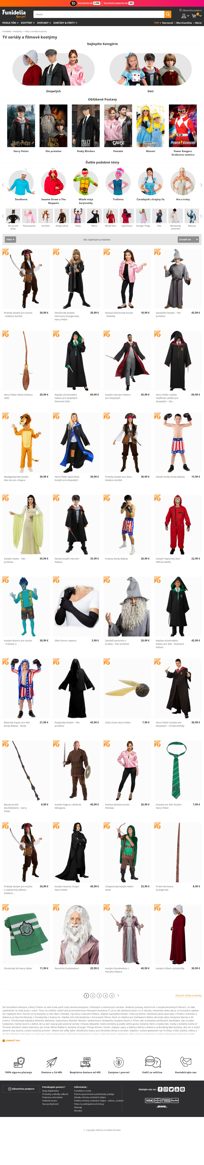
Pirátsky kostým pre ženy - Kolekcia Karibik (119, 478)
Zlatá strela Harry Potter (118, 722)
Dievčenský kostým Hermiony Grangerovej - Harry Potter (67, 316)
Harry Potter (21, 151)
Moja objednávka (50, 1090)
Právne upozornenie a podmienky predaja (94, 1094)
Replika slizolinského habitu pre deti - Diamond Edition (170, 644)
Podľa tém (9, 22)
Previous (2, 185)
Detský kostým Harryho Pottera (67, 560)
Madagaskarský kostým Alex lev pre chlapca (16, 478)
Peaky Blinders (86, 151)
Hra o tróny (183, 199)
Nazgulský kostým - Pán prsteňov (67, 724)
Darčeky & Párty (64, 22)
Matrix (94, 225)
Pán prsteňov (54, 151)
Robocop (192, 225)
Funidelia (6, 31)
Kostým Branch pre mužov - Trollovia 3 (18, 642)
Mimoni (150, 151)
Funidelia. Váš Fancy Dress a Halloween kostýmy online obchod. (14, 14)
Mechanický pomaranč (175, 227)
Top (156, 22)
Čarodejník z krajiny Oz (150, 199)
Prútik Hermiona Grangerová (164, 888)
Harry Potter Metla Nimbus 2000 (18, 396)
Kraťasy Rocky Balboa (116, 558)
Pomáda (118, 151)
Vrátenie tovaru (49, 1100)
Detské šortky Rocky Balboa (170, 476)
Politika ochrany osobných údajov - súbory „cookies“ (99, 1100)
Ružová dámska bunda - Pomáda (118, 806)
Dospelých (53, 91)
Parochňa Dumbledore (67, 968)
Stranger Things (143, 225)
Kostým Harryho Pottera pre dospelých (118, 396)
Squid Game (126, 225)
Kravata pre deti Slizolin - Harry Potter (169, 806)
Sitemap (78, 1107)
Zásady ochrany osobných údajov (90, 1097)
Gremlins (46, 225)
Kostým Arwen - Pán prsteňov (14, 560)
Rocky (78, 225)
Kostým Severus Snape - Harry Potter (67, 888)
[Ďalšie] (118, 995)
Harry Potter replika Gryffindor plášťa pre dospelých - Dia (167, 398)
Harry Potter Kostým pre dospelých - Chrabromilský (170, 724)
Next (201, 185)
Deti (151, 91)
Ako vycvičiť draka (13, 227)
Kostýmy (26, 22)
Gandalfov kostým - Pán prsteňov (168, 314)
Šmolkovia (21, 199)
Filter (9, 239)
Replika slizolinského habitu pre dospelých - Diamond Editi (67, 398)
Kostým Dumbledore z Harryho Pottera (117, 970)
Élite (159, 225)
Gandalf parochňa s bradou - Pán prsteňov (117, 642)
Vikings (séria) (62, 225)
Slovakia (78, 1110)
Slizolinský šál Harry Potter (18, 968)
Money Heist (110, 225)
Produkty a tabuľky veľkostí (55, 1094)
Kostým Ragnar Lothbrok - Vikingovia (68, 806)
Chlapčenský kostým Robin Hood (119, 888)
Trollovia (118, 199)
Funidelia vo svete (82, 1090)
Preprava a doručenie (52, 1097)
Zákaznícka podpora (21, 1089)
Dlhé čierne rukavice (65, 640)
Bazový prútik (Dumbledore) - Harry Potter (15, 808)
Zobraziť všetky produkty (188, 995)
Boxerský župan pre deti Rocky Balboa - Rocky (17, 724)
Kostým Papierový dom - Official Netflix (169, 560)
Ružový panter (29, 225)
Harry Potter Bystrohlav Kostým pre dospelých (67, 478)
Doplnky (42, 22)
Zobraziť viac (13, 1040)
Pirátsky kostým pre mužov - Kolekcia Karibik (18, 314)
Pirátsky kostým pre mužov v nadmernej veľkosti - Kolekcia (18, 890)
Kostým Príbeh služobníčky (170, 968)
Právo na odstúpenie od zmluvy (89, 1103)
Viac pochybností (50, 1103)
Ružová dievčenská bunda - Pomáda (119, 314)
